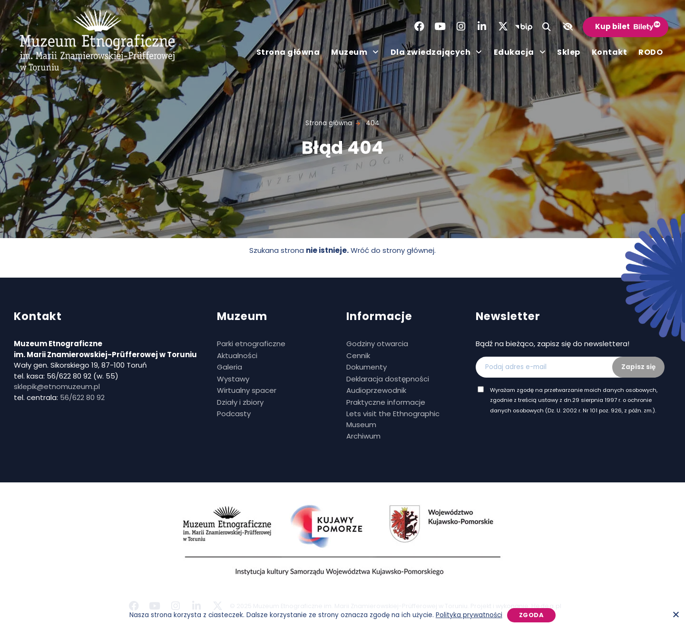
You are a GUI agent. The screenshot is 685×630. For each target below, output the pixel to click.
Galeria (229, 367)
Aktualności (237, 355)
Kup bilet (612, 26)
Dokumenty (366, 367)
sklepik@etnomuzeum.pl (57, 386)
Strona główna (288, 52)
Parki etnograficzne (251, 344)
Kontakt (609, 52)
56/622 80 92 (82, 397)
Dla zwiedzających (436, 52)
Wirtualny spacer (246, 390)
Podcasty (234, 414)
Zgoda (531, 615)
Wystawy (233, 379)
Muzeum (355, 52)
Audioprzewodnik (376, 390)
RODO (650, 52)
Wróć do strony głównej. (393, 250)
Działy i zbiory (240, 402)
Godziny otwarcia (377, 344)
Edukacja (520, 52)
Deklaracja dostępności (387, 379)
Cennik (358, 355)
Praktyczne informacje (385, 402)
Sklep (568, 52)
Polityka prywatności (469, 615)
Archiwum (363, 436)
